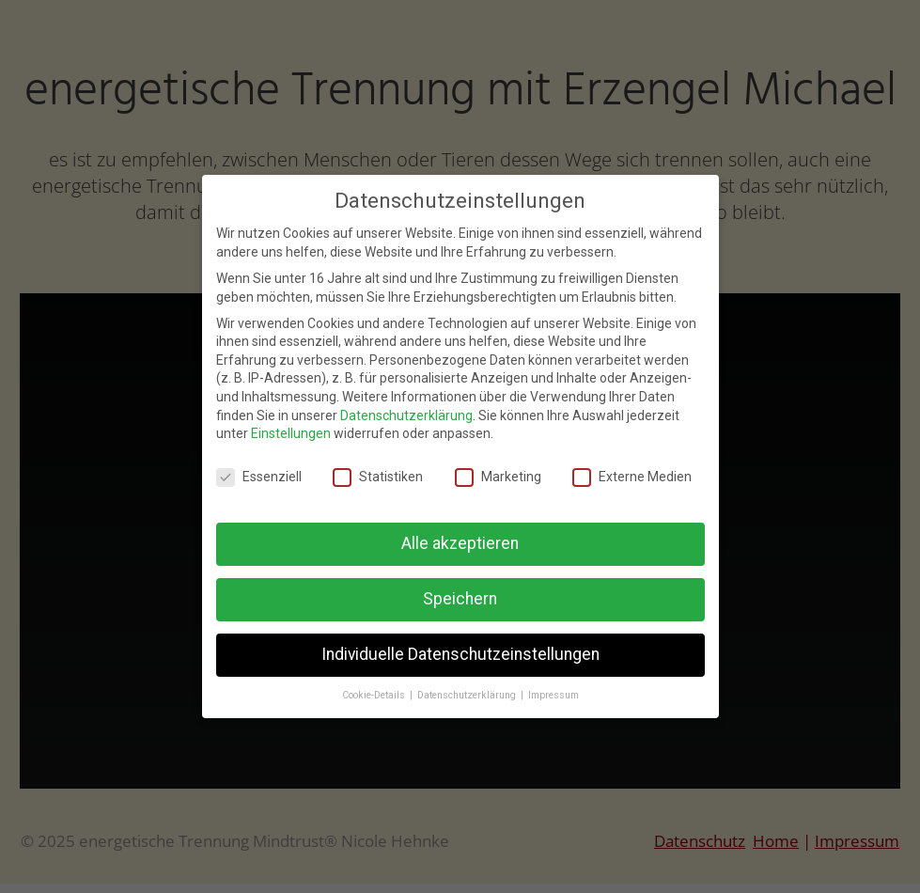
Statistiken (378, 477)
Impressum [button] (553, 695)
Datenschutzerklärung (406, 415)
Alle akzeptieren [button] (460, 543)
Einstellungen (291, 433)
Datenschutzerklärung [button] (468, 695)
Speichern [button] (460, 598)
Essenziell (259, 477)
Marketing (498, 477)
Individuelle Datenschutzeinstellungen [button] (460, 654)
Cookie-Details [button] (375, 695)
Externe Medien (632, 477)
